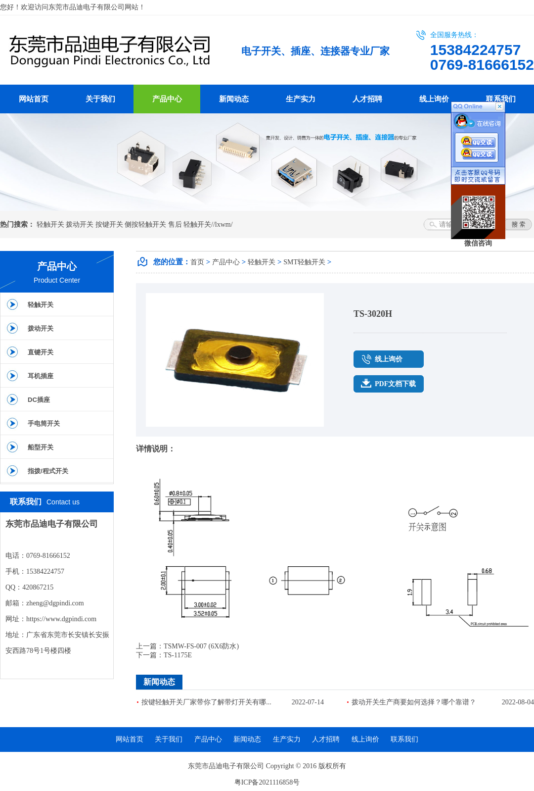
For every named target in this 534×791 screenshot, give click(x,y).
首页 (197, 262)
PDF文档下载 (395, 384)
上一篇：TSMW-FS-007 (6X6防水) (187, 646)
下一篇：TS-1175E (164, 655)
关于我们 (100, 99)
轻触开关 (50, 224)
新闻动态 (234, 99)
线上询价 (434, 99)
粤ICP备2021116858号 (267, 782)
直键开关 (40, 352)
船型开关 (40, 447)
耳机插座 (40, 376)
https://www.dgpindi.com (61, 619)
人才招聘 (367, 99)
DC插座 (39, 399)
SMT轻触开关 (304, 262)
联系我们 (501, 99)
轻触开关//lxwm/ (208, 224)
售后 (175, 224)
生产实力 (300, 99)
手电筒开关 (44, 423)
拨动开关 (79, 224)
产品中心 (167, 99)
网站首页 (33, 99)
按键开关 (109, 224)
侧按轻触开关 (145, 224)
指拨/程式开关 (48, 471)
